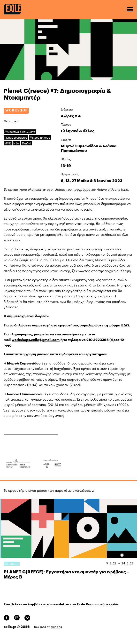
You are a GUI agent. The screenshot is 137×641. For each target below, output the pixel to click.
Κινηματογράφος (15, 137)
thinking (56, 626)
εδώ (114, 604)
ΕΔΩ (125, 325)
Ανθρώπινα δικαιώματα (20, 131)
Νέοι (16, 143)
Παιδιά (26, 143)
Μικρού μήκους (40, 137)
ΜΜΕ (7, 143)
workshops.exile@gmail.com (36, 340)
